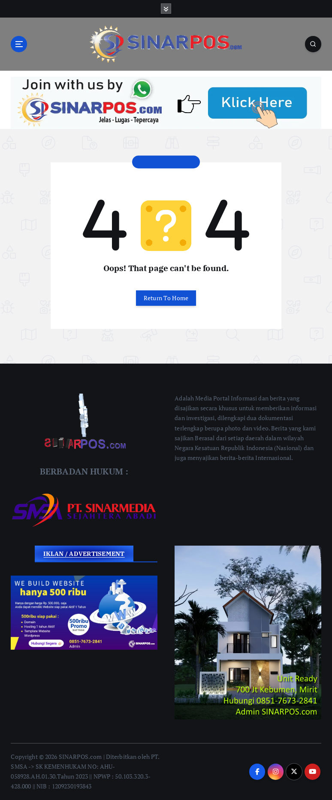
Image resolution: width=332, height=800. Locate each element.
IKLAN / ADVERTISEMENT (83, 553)
